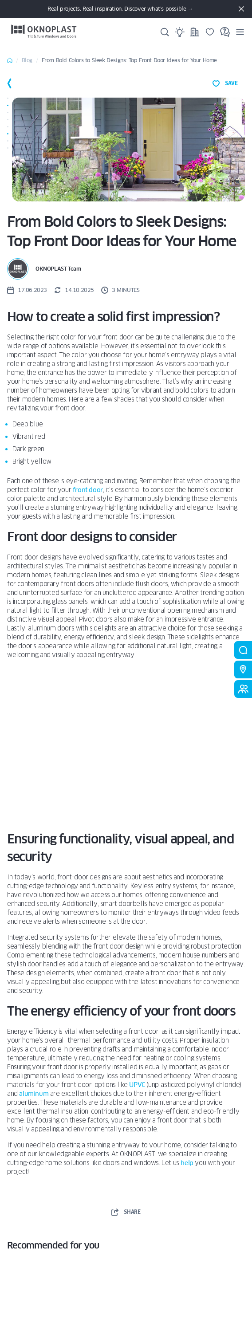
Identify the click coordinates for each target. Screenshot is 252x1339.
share (126, 1212)
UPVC (137, 1085)
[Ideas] (180, 32)
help (187, 1163)
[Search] (164, 32)
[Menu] (240, 32)
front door (88, 490)
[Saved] (210, 32)
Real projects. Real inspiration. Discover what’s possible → (120, 8)
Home (9, 60)
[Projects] (195, 32)
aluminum (33, 1094)
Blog (27, 60)
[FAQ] (225, 32)
